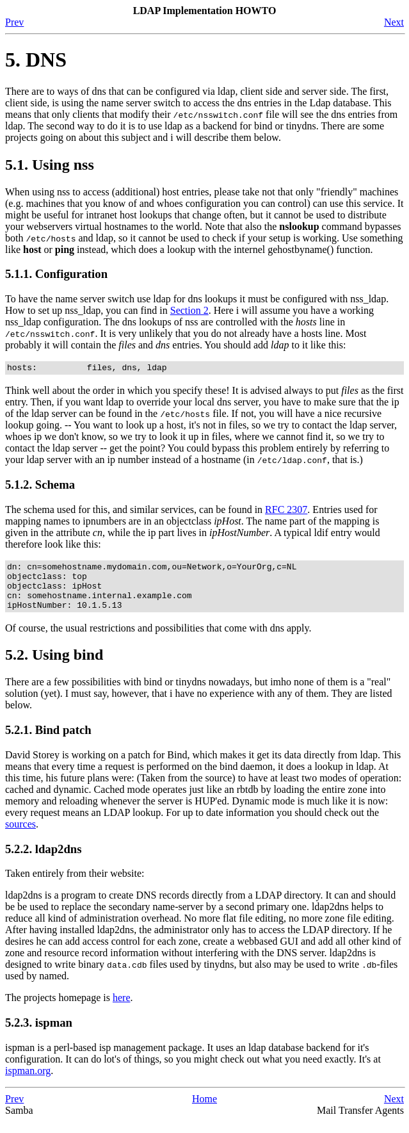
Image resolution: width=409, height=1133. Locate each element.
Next (394, 22)
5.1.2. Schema (40, 486)
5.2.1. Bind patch (48, 741)
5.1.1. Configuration (56, 274)
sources (20, 835)
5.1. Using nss (49, 164)
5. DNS (36, 59)
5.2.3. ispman (38, 1034)
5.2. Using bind (54, 666)
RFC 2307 (286, 511)
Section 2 (189, 310)
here (122, 1009)
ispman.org (28, 1082)
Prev (14, 22)
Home (204, 1110)
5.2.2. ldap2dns (43, 860)
